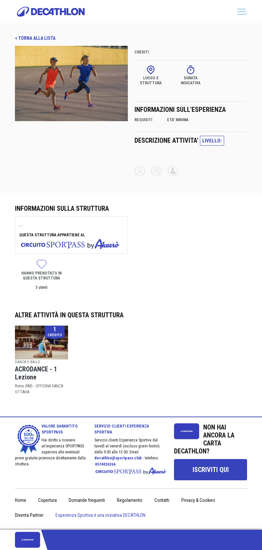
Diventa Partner (29, 515)
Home (20, 500)
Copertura (47, 500)
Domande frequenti (87, 500)
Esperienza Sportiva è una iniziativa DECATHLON (100, 515)
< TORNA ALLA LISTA (35, 38)
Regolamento (129, 500)
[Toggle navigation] (242, 11)
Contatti (161, 500)
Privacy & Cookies (198, 500)
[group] (210, 469)
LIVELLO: (212, 141)
